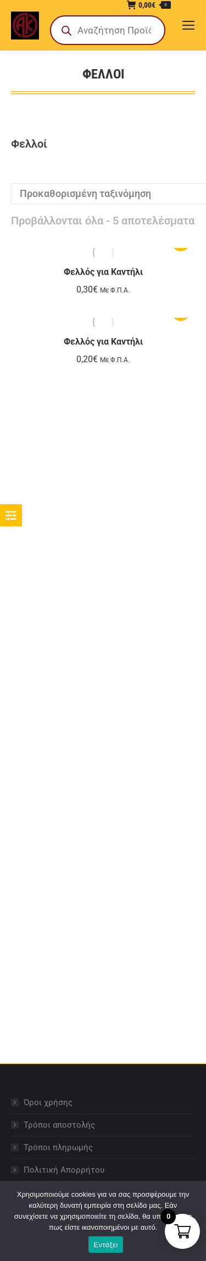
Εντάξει (106, 1245)
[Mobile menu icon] (188, 25)
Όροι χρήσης (48, 1102)
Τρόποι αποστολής (59, 1125)
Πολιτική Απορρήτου (64, 1170)
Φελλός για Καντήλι (103, 272)
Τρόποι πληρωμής (58, 1147)
